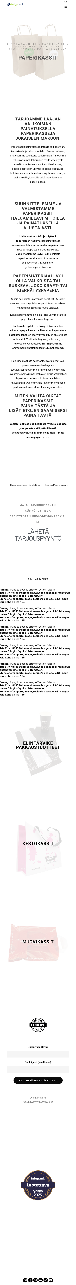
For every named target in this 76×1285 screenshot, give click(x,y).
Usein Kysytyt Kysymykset (38, 1101)
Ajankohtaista (38, 1097)
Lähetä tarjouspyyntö (38, 535)
